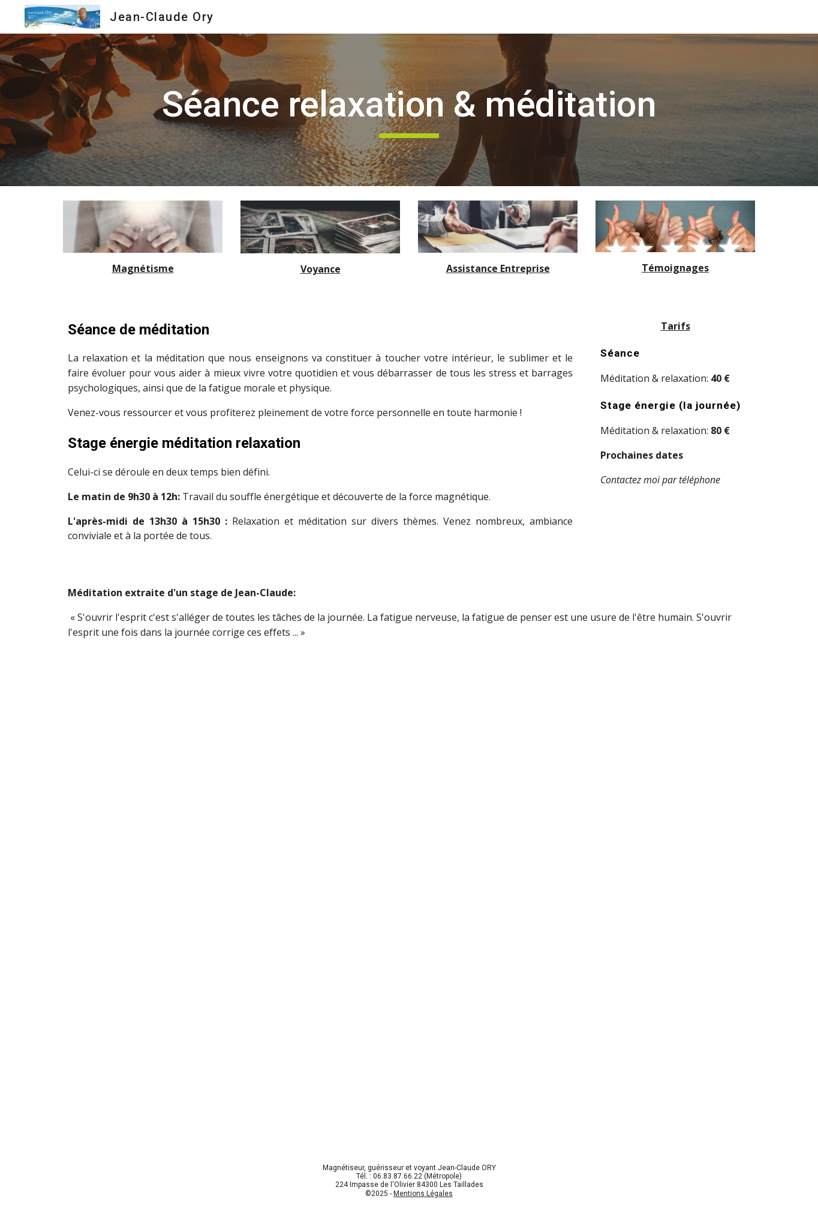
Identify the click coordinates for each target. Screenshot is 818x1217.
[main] (409, 110)
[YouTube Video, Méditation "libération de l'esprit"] (409, 883)
